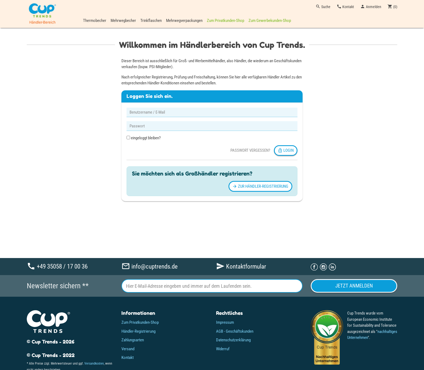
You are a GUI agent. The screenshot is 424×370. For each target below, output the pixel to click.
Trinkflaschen (151, 20)
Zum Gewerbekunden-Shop (270, 20)
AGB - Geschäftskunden (234, 331)
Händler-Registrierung (138, 331)
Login (286, 150)
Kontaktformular (241, 266)
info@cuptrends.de (149, 266)
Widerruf (223, 348)
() (392, 6)
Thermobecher (94, 20)
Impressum (225, 322)
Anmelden (370, 6)
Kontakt (345, 6)
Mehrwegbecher (123, 20)
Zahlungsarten (132, 340)
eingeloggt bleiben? (144, 138)
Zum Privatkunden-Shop (225, 20)
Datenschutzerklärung (233, 340)
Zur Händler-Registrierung (260, 186)
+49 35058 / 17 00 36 (57, 266)
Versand (127, 348)
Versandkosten (94, 363)
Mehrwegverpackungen (184, 20)
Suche (323, 6)
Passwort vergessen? (250, 150)
